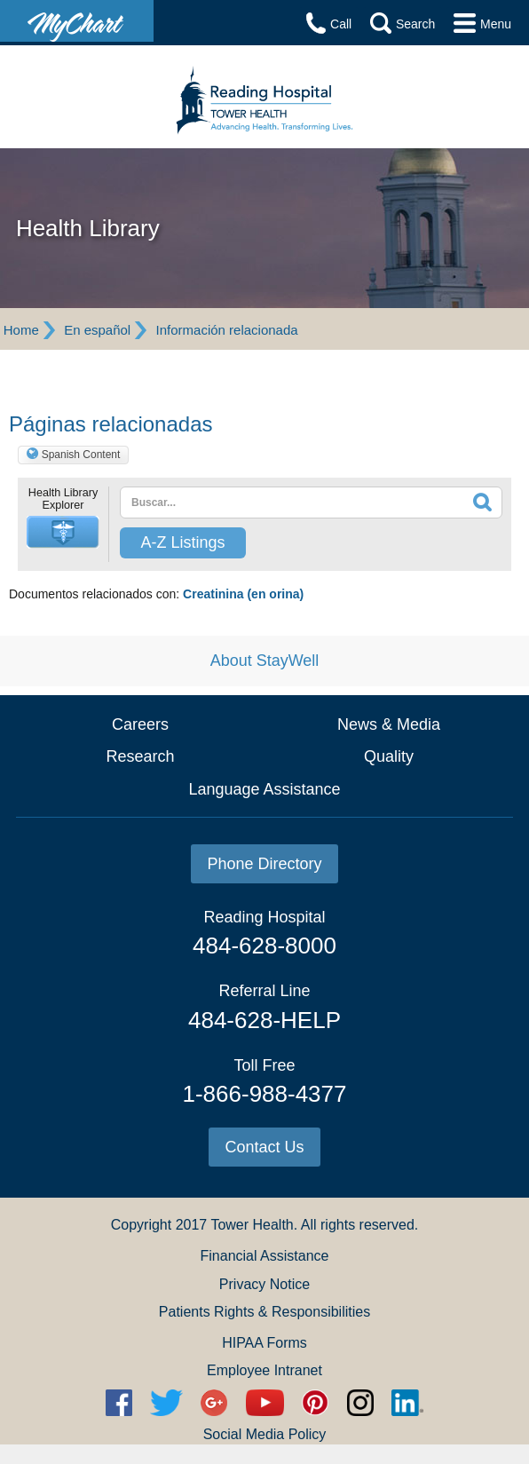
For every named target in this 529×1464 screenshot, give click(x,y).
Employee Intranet (264, 1370)
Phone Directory (264, 864)
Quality (389, 756)
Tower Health (251, 1224)
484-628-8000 (264, 945)
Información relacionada (227, 329)
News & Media (388, 724)
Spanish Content (81, 454)
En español (97, 329)
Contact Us (264, 1147)
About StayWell (265, 660)
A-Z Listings (182, 542)
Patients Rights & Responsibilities (264, 1311)
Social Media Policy (265, 1434)
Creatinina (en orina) (243, 594)
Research (140, 756)
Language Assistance (264, 789)
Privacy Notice (264, 1284)
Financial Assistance (265, 1255)
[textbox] (273, 502)
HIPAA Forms (264, 1342)
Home (21, 329)
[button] (63, 532)
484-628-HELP (264, 1020)
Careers (140, 724)
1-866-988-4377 (264, 1093)
